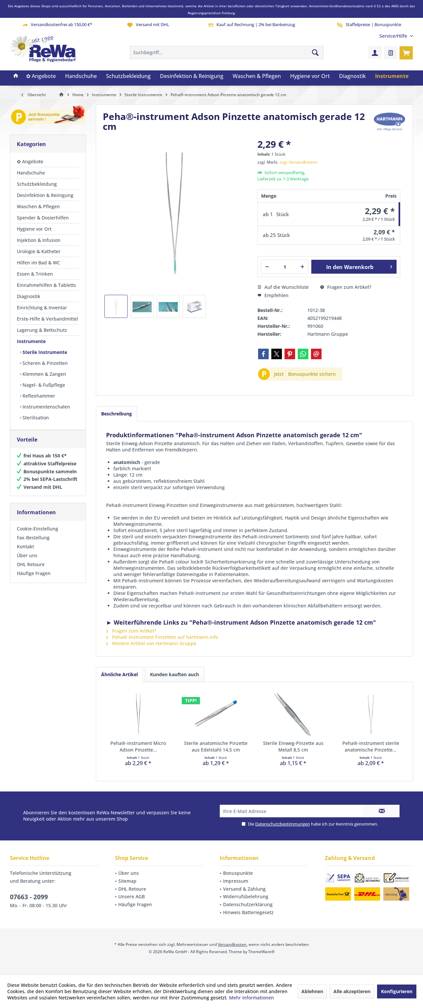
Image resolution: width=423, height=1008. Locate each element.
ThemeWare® (261, 951)
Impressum (235, 881)
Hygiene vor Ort (34, 229)
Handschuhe (31, 173)
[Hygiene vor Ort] (310, 76)
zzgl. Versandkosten (299, 162)
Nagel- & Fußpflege (43, 385)
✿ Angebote (30, 161)
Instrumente (31, 341)
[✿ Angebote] (40, 76)
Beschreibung (116, 413)
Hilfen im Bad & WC (38, 262)
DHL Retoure (31, 571)
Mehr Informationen (251, 997)
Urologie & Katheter (38, 251)
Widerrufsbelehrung (245, 896)
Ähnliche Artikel (119, 674)
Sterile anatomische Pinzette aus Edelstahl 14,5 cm (216, 746)
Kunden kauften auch (174, 674)
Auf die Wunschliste (283, 287)
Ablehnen (312, 991)
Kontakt (25, 553)
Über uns (27, 562)
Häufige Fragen (34, 580)
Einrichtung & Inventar (42, 307)
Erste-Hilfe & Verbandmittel (47, 319)
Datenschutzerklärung (248, 904)
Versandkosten (232, 944)
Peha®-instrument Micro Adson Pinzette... (138, 746)
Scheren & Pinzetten (44, 363)
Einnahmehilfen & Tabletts (46, 285)
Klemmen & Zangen (43, 374)
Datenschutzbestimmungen (282, 824)
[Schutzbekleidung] (128, 76)
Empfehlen (272, 295)
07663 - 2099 (29, 897)
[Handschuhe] (80, 76)
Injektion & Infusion (38, 240)
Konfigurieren (396, 991)
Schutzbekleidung (37, 184)
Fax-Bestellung (33, 544)
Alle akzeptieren (351, 991)
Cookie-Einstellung (37, 535)
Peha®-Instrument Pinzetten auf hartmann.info (162, 637)
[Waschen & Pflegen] (257, 76)
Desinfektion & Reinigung (45, 195)
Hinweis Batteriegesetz (248, 912)
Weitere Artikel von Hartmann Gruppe (151, 643)
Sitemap (127, 881)
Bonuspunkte (238, 873)
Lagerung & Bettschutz (42, 330)
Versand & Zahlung (244, 889)
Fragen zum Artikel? (345, 287)
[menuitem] (393, 36)
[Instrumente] (391, 76)
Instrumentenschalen (45, 407)
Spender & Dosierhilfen (43, 217)
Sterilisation (35, 417)
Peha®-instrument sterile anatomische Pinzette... (370, 746)
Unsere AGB (131, 896)
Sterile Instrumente (44, 352)
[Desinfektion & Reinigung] (191, 76)
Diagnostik (28, 296)
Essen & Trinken (35, 274)
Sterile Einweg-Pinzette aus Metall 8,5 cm (293, 746)
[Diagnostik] (352, 76)
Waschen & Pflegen (38, 206)
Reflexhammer (38, 396)
